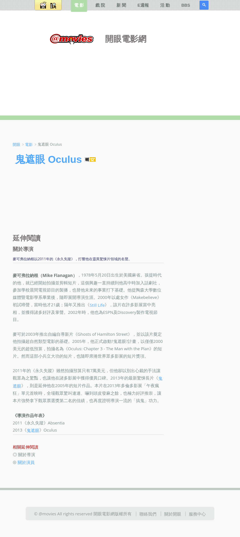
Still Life (97, 305)
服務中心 (197, 514)
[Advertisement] (120, 75)
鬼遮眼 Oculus (48, 159)
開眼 (16, 144)
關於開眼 (172, 514)
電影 (29, 144)
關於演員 (26, 462)
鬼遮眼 (33, 430)
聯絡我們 (147, 514)
